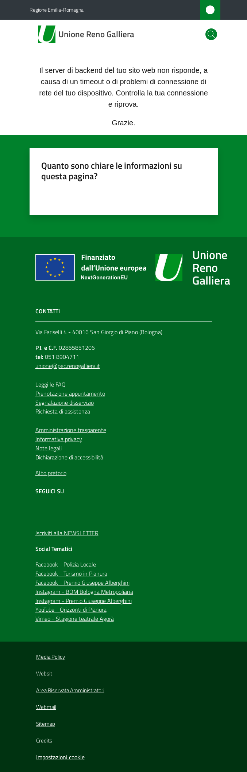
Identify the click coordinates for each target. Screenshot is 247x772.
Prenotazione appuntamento (70, 393)
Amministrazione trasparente (70, 430)
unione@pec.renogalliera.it (67, 365)
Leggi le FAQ (50, 384)
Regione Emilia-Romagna (57, 9)
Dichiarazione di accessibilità (69, 457)
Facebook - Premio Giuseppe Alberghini (82, 582)
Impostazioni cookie (60, 757)
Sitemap (45, 724)
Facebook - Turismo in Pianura (71, 573)
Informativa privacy (58, 439)
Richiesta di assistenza (62, 411)
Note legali (48, 448)
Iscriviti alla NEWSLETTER (67, 533)
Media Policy (50, 657)
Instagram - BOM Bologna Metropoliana (84, 591)
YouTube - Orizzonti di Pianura (71, 609)
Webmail (46, 707)
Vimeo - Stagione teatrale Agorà (74, 618)
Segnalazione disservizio (64, 402)
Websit (44, 673)
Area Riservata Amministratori (70, 690)
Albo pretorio (50, 473)
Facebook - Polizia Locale (65, 564)
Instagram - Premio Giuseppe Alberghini (83, 600)
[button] (211, 34)
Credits (44, 740)
